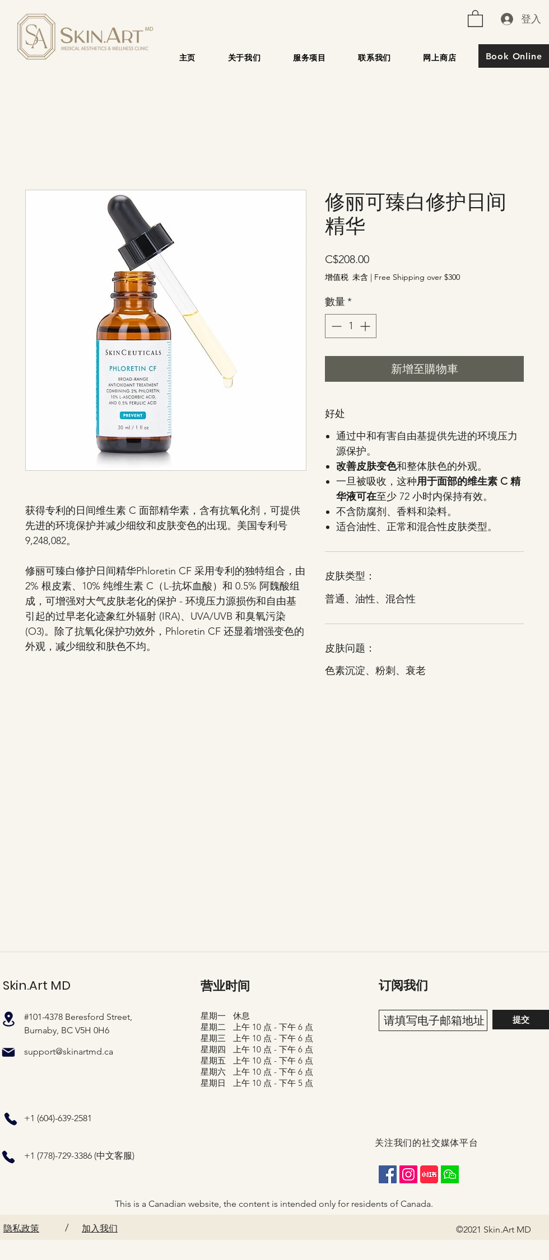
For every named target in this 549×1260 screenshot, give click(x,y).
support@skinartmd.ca (68, 1051)
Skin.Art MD (37, 985)
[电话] (10, 1119)
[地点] (8, 1019)
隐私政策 (21, 1228)
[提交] (520, 1019)
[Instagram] (408, 1174)
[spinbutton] (350, 326)
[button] (475, 18)
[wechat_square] (450, 1174)
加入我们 (100, 1228)
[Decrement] (335, 326)
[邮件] (8, 1052)
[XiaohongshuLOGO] (429, 1174)
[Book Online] (513, 56)
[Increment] (366, 326)
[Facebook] (388, 1174)
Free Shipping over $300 (417, 277)
